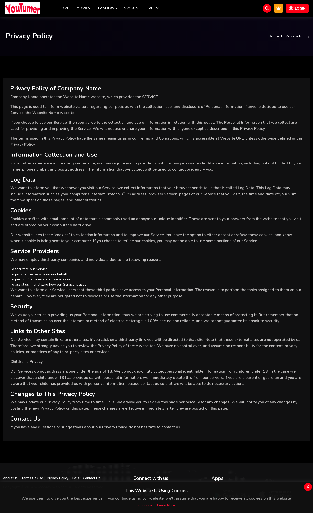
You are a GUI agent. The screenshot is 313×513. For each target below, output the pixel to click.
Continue (145, 505)
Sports (131, 8)
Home (64, 8)
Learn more (166, 505)
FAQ (75, 478)
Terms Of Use (32, 478)
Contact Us (91, 478)
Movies (83, 8)
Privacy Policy (57, 478)
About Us (10, 478)
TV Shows (107, 8)
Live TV (152, 8)
